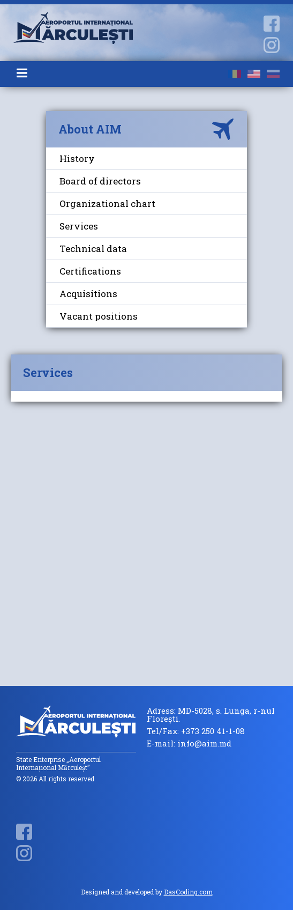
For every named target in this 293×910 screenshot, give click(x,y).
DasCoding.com (188, 891)
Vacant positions (98, 316)
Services (78, 226)
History (77, 158)
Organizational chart (107, 203)
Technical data (93, 248)
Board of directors (100, 181)
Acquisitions (88, 293)
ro (234, 74)
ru (273, 74)
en (253, 74)
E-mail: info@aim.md (189, 743)
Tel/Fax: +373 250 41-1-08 (196, 731)
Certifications (90, 271)
